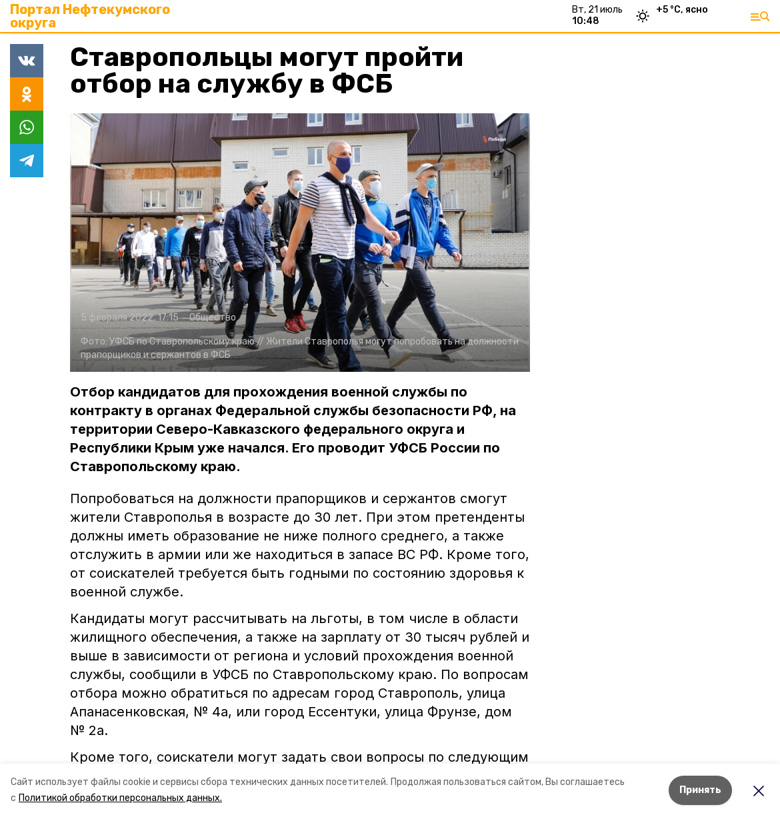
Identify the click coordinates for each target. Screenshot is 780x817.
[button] (300, 242)
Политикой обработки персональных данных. (120, 798)
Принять (700, 790)
